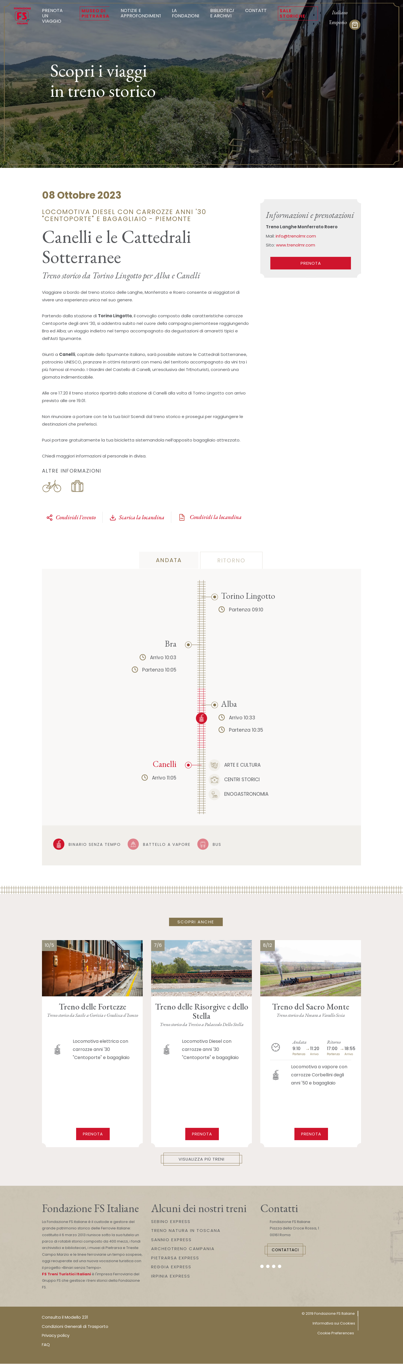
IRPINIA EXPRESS (170, 1276)
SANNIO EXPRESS (171, 1240)
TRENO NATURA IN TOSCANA (186, 1231)
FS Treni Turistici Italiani (66, 1274)
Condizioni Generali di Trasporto (75, 1327)
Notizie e (142, 13)
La (186, 13)
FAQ (46, 1345)
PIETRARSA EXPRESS (175, 1258)
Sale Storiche (292, 13)
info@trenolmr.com (296, 236)
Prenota (93, 1134)
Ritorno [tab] (231, 560)
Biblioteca (222, 13)
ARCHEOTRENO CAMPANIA (183, 1249)
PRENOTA (311, 263)
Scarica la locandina (136, 517)
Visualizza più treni (201, 1159)
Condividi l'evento (71, 517)
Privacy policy (55, 1336)
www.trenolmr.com (295, 245)
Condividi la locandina (210, 517)
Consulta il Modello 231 (65, 1317)
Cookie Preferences (335, 1333)
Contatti (256, 10)
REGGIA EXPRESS (171, 1267)
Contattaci (287, 1250)
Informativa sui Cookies (334, 1323)
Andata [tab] (169, 560)
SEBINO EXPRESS (171, 1222)
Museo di (95, 13)
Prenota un (55, 15)
